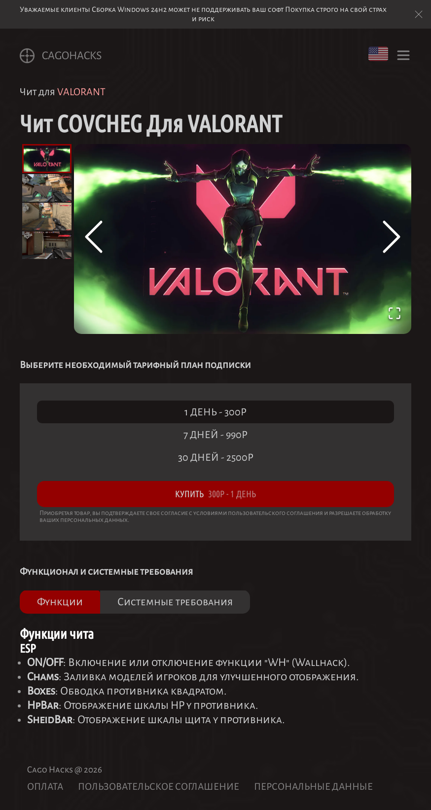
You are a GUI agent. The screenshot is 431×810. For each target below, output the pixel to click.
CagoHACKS (61, 55)
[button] (242, 239)
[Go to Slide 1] (47, 158)
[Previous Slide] (93, 239)
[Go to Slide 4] (47, 245)
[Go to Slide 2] (47, 188)
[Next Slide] (391, 239)
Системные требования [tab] (175, 602)
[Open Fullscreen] (394, 315)
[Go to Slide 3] (47, 216)
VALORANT (81, 91)
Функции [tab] (60, 602)
